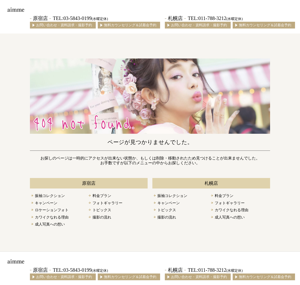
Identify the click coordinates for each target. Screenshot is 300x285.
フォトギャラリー (107, 203)
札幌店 (175, 18)
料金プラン (102, 196)
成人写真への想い (50, 224)
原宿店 (40, 18)
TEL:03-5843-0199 (80, 18)
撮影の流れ (102, 217)
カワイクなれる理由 (52, 217)
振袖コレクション (50, 196)
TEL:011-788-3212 (215, 18)
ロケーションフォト (52, 210)
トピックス (102, 210)
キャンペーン (46, 203)
